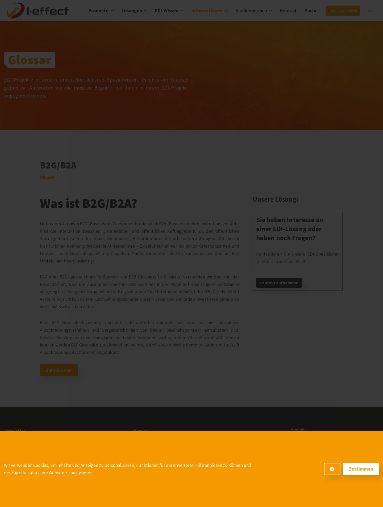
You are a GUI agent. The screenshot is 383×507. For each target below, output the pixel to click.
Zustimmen (361, 469)
